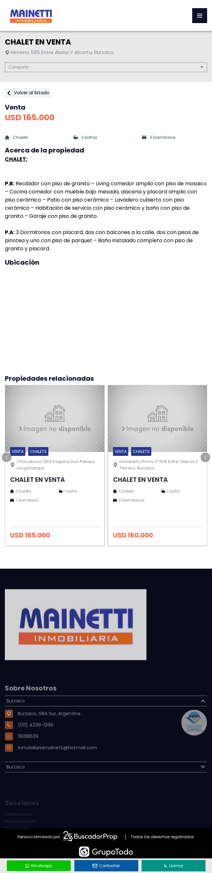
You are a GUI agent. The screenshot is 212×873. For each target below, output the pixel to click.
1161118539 (28, 751)
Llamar (173, 865)
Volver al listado (27, 92)
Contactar (106, 865)
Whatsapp (38, 865)
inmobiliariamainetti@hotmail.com (57, 763)
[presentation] (6, 457)
